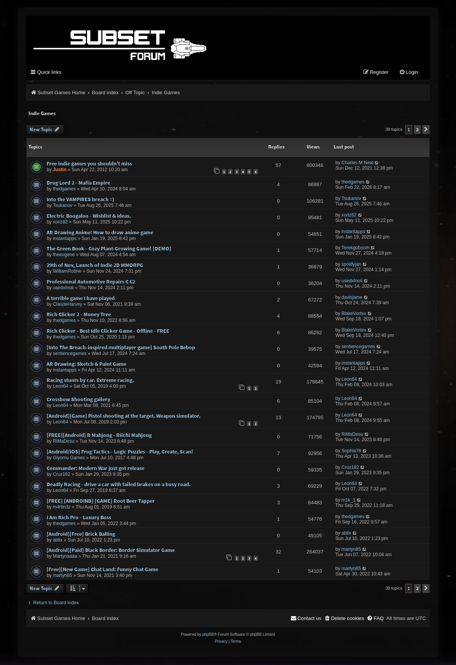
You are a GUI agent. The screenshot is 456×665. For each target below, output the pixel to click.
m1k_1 (349, 500)
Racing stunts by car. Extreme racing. (90, 380)
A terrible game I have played (81, 298)
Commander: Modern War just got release (95, 468)
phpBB (208, 635)
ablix (57, 540)
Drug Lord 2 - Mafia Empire (78, 183)
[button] (426, 130)
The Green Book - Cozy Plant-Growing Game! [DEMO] (109, 248)
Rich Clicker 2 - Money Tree (79, 314)
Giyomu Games (69, 458)
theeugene (64, 255)
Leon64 (60, 386)
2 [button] (417, 130)
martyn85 (351, 549)
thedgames (64, 189)
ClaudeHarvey (67, 304)
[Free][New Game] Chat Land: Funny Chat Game (102, 569)
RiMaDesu (63, 441)
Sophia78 (351, 451)
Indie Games (42, 113)
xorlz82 (60, 222)
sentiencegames (69, 354)
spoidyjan (351, 264)
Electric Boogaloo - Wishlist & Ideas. (89, 216)
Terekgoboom (356, 248)
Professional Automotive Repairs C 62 (91, 281)
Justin (59, 170)
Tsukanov (62, 205)
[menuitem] (408, 72)
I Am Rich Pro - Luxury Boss (79, 517)
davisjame (352, 297)
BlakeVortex (354, 314)
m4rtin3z (61, 507)
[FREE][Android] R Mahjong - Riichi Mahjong (99, 435)
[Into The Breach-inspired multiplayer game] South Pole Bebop (121, 347)
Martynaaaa (65, 556)
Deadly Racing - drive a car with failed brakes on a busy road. (118, 484)
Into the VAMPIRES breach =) (80, 199)
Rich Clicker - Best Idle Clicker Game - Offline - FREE (108, 331)
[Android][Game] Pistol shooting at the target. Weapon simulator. (123, 416)
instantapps (64, 239)
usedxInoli (63, 288)
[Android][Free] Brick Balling (81, 534)
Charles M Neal (358, 163)
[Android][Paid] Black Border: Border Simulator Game (111, 550)
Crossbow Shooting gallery (78, 399)
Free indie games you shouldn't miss (89, 163)
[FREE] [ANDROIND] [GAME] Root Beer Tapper (101, 501)
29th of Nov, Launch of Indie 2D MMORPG (95, 265)
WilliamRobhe (67, 271)
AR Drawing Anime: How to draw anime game (100, 232)
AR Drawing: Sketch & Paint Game (86, 364)
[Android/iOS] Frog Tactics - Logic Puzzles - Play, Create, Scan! (120, 451)
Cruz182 (61, 474)
